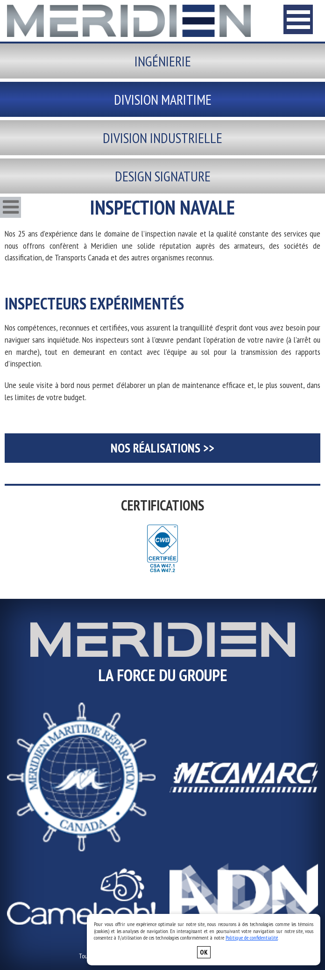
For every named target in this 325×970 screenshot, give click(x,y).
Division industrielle (162, 138)
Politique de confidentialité (252, 937)
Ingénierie (162, 61)
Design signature (163, 176)
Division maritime (163, 99)
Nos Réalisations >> (162, 448)
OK (204, 952)
